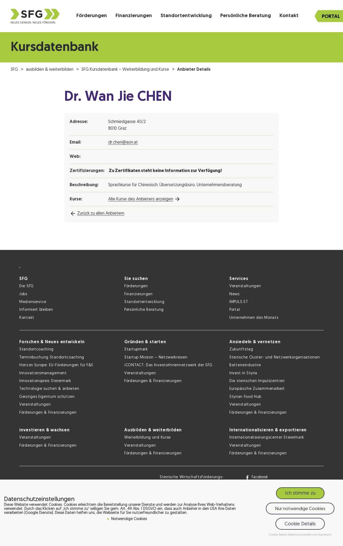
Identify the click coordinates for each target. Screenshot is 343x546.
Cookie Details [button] (300, 524)
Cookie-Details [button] (278, 535)
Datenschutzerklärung (303, 535)
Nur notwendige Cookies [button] (300, 509)
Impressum (324, 535)
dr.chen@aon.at (123, 142)
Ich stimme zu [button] (300, 494)
